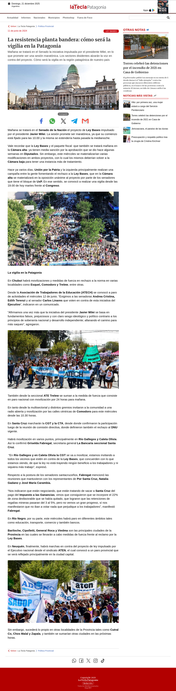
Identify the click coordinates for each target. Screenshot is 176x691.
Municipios (54, 18)
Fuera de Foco (84, 18)
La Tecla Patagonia (26, 26)
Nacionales (39, 18)
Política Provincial (46, 26)
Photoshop (68, 18)
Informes (26, 18)
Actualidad (12, 18)
